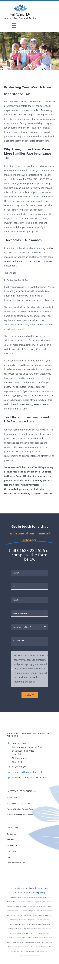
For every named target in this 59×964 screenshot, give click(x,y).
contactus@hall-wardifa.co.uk (27, 772)
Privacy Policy (38, 892)
